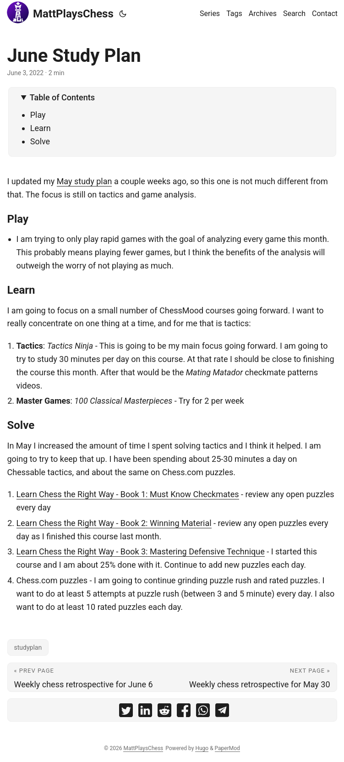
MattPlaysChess (60, 12)
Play (38, 115)
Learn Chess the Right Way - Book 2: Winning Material (114, 523)
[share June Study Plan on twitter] (126, 712)
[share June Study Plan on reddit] (164, 712)
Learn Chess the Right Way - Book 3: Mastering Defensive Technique (140, 551)
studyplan (28, 647)
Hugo (201, 748)
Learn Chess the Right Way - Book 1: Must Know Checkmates (127, 494)
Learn (40, 128)
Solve (40, 141)
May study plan (84, 181)
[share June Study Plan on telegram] (222, 712)
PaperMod (227, 748)
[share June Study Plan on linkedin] (145, 712)
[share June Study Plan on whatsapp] (203, 712)
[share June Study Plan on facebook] (184, 712)
